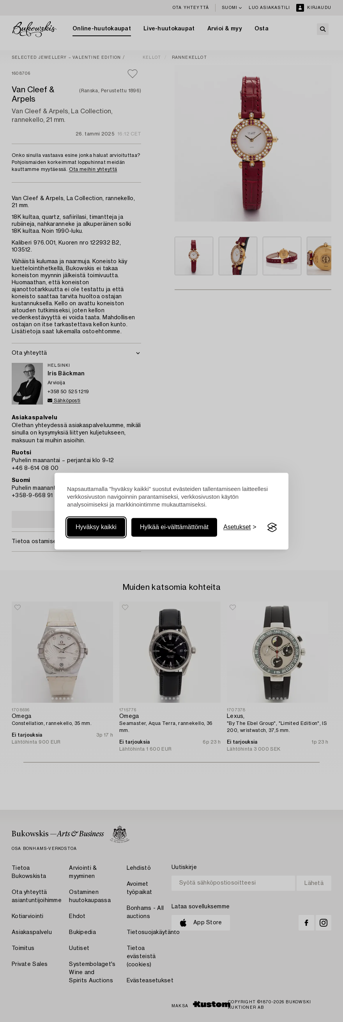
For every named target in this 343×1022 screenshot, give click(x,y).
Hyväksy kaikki (96, 527)
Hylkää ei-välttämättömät (174, 527)
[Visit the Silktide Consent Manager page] (272, 527)
